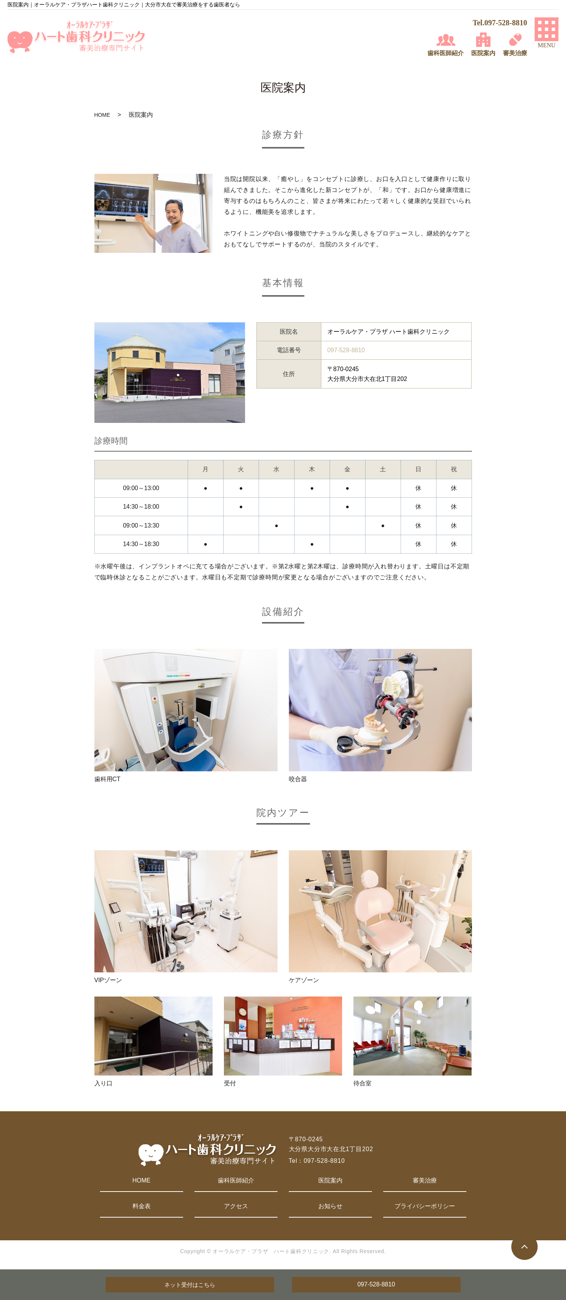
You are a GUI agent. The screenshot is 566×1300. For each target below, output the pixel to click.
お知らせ (330, 1206)
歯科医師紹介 (236, 1180)
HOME (102, 115)
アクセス (236, 1206)
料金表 (142, 1206)
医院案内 (330, 1180)
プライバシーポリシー (425, 1206)
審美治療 (425, 1180)
